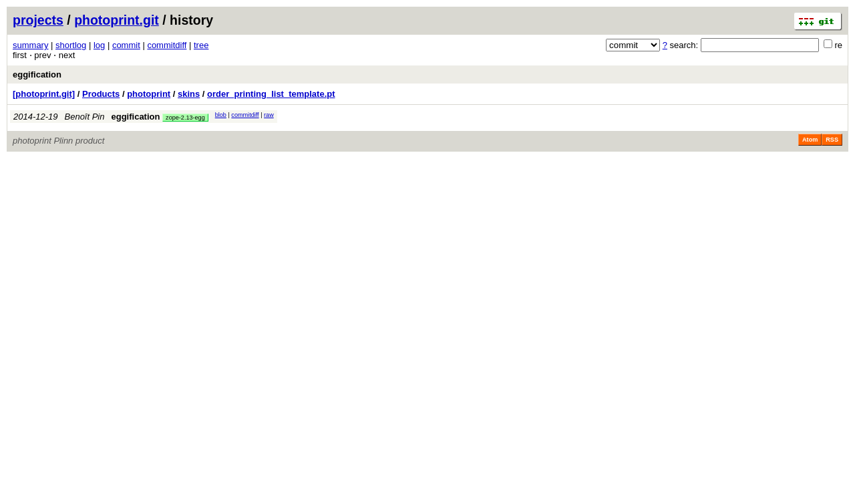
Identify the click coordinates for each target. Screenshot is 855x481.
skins (189, 94)
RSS (832, 139)
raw (269, 115)
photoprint (148, 94)
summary (30, 45)
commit (126, 45)
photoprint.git (116, 20)
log (99, 45)
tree (201, 45)
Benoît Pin (85, 117)
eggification (37, 74)
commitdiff (166, 45)
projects (38, 20)
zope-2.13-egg (185, 117)
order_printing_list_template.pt (271, 94)
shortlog (70, 45)
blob (220, 115)
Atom (810, 139)
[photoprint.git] (44, 94)
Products (101, 94)
